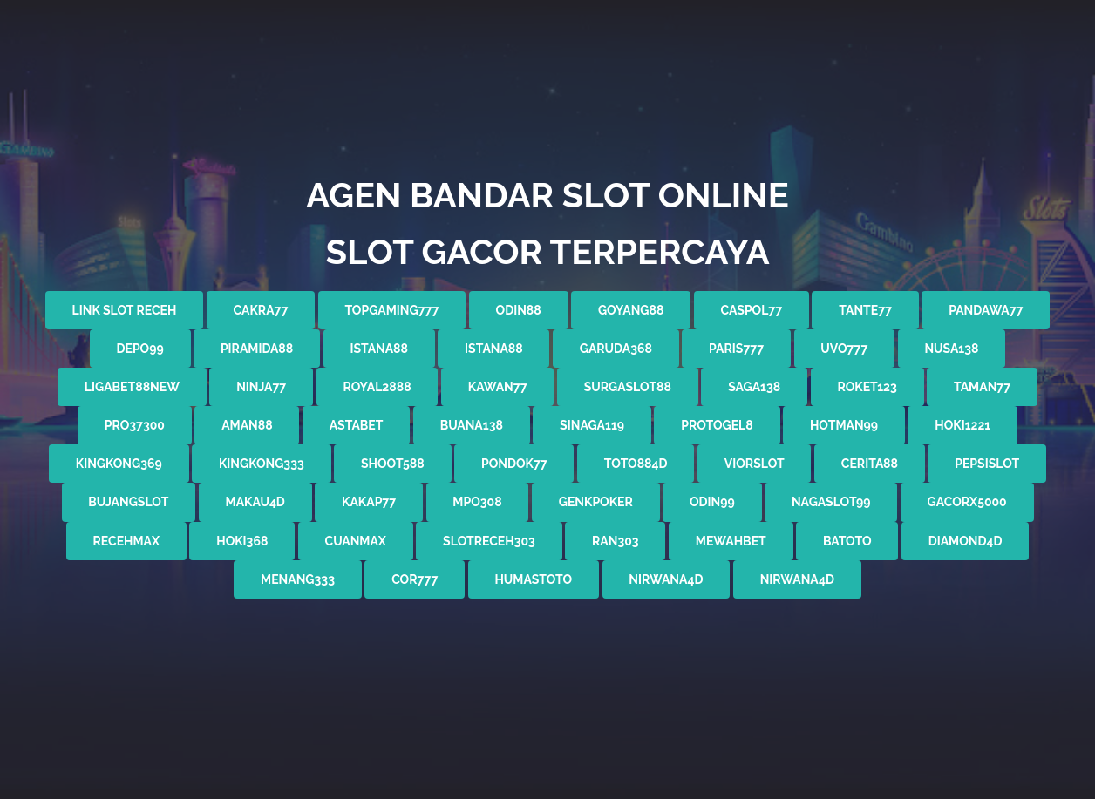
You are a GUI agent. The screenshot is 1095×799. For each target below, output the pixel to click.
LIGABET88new (132, 387)
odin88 (518, 310)
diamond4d (965, 541)
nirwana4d (666, 579)
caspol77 (752, 310)
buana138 (471, 425)
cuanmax (355, 541)
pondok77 (514, 464)
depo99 (139, 348)
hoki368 (242, 541)
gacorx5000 (967, 502)
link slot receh (124, 310)
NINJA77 (261, 387)
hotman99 (844, 425)
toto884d (636, 464)
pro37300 (135, 425)
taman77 (982, 387)
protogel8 (717, 425)
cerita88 (869, 464)
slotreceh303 (489, 541)
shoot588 (393, 464)
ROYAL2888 (377, 387)
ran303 (615, 541)
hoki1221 (962, 425)
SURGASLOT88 (627, 387)
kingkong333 (261, 464)
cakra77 (261, 310)
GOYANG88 (630, 310)
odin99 (712, 502)
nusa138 (951, 348)
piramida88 (257, 348)
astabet (357, 425)
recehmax (126, 541)
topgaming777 (391, 310)
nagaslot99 (831, 502)
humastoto (533, 579)
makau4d (255, 502)
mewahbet (731, 541)
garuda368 (616, 348)
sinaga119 (592, 425)
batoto (847, 541)
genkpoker (596, 502)
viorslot (754, 464)
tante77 (865, 310)
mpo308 (476, 502)
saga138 (754, 387)
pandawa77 (986, 310)
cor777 (414, 579)
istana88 (379, 348)
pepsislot (987, 464)
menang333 (298, 579)
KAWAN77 (497, 387)
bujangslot (128, 502)
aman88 (247, 425)
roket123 (866, 387)
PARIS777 (736, 348)
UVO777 (843, 348)
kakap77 (369, 502)
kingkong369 (119, 464)
